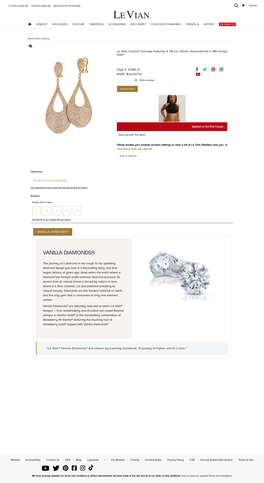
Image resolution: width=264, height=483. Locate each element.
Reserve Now (127, 89)
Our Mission (118, 459)
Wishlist (15, 459)
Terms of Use (245, 459)
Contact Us (52, 459)
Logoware (93, 459)
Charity (134, 459)
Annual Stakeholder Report (216, 459)
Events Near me (41, 6)
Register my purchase (67, 6)
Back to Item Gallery (38, 38)
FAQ (67, 459)
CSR (192, 459)
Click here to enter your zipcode (136, 148)
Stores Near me (18, 6)
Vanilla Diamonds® (53, 232)
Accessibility (33, 459)
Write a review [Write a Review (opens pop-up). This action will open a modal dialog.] (147, 80)
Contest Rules (153, 459)
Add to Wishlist (129, 155)
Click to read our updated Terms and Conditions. (207, 476)
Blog (78, 459)
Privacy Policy (175, 459)
